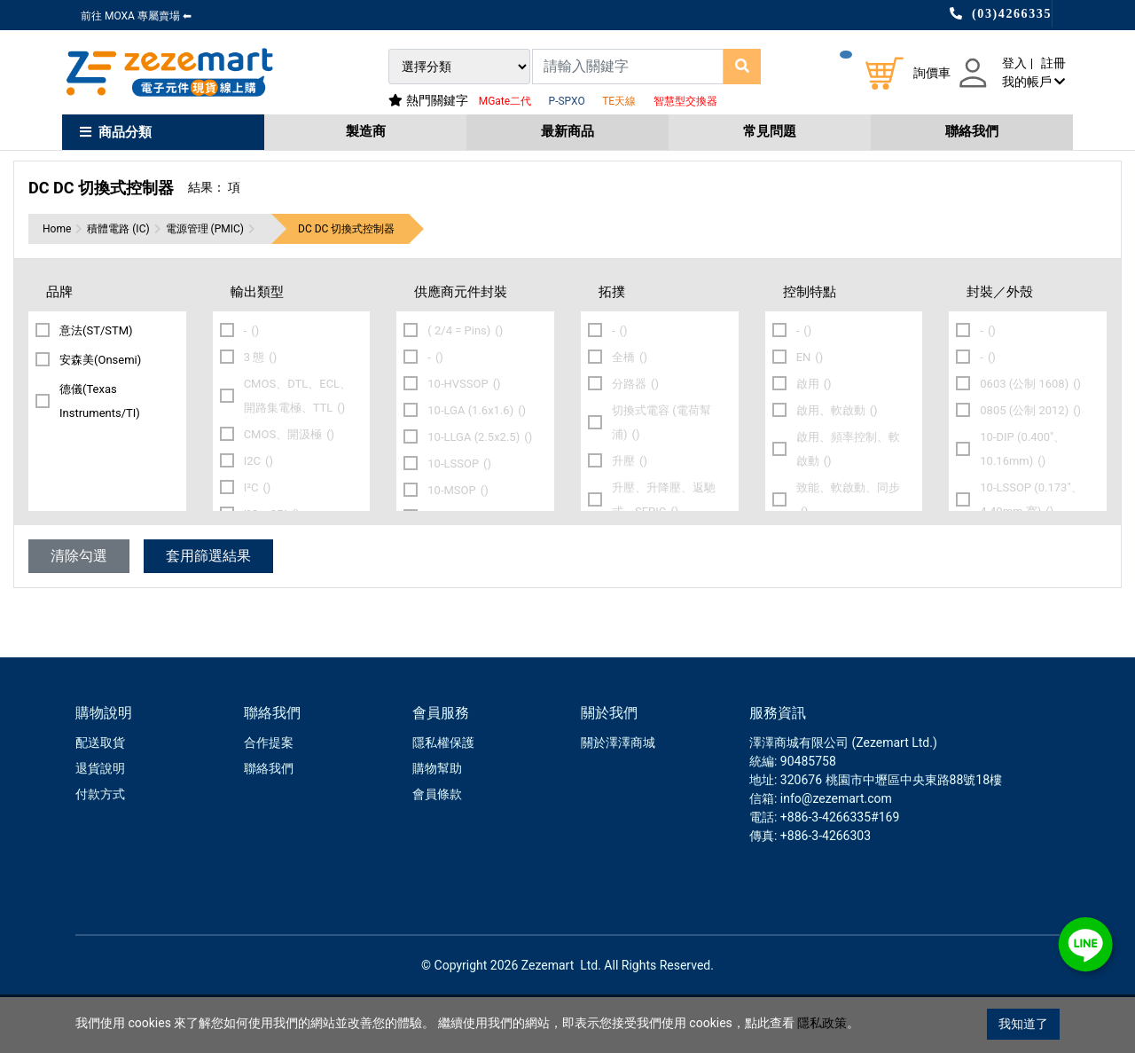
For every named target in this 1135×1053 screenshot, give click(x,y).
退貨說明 (100, 824)
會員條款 (437, 850)
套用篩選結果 (208, 611)
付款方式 (100, 850)
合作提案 (269, 798)
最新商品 (567, 131)
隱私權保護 (443, 798)
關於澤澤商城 (618, 798)
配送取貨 (100, 798)
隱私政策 (822, 1024)
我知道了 (1023, 1024)
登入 (1014, 63)
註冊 (1053, 63)
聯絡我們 (971, 131)
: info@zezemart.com (833, 854)
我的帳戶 (1033, 82)
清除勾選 (79, 611)
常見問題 (769, 131)
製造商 (366, 131)
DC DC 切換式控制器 (346, 285)
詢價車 (932, 73)
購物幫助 (437, 824)
